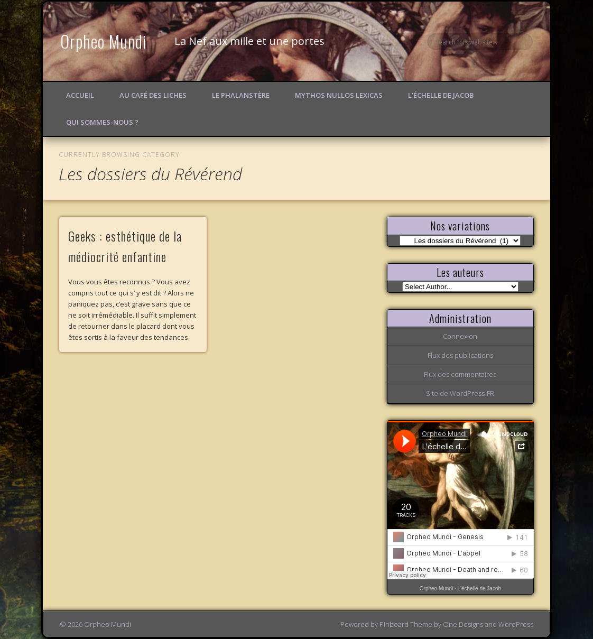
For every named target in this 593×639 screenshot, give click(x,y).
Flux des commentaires (460, 374)
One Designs (463, 624)
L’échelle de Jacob (441, 95)
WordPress (515, 624)
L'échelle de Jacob (480, 588)
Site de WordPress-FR (460, 393)
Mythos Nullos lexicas (339, 95)
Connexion (460, 336)
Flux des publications (460, 355)
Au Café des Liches (153, 95)
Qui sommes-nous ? (102, 122)
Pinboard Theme (405, 624)
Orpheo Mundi (103, 41)
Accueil (80, 95)
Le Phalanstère (241, 95)
